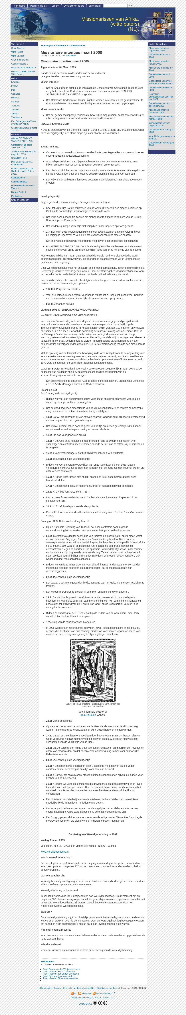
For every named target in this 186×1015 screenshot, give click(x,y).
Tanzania (15, 105)
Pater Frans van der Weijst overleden (61, 969)
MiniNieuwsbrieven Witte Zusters (23, 187)
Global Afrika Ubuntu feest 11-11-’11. (24, 129)
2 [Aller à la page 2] (149, 152)
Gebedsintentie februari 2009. (160, 89)
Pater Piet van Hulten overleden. (59, 971)
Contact (55, 6)
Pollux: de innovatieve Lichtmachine (22, 163)
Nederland (61, 45)
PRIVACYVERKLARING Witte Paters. (23, 73)
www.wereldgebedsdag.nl (55, 851)
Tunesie (15, 109)
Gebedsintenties (77, 45)
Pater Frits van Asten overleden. (59, 976)
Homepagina (47, 45)
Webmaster (71, 55)
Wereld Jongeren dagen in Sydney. (162, 137)
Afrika (14, 78)
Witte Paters (17, 52)
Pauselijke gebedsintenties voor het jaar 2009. (161, 97)
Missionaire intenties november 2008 (159, 111)
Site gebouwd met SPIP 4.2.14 (86, 997)
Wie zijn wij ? (17, 44)
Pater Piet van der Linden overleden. (61, 974)
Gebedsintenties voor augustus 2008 (159, 124)
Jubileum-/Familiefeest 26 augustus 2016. (23, 152)
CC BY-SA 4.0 (93, 1003)
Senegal (15, 101)
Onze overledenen (20, 200)
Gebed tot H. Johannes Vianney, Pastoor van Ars (161, 82)
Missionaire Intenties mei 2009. (161, 69)
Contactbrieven (18, 177)
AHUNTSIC (108, 997)
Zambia (15, 113)
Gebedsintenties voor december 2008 (159, 104)
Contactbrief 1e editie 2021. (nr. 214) (21, 146)
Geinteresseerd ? (19, 64)
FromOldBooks (88, 715)
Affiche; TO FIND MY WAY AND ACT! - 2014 (22, 139)
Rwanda (15, 97)
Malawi (14, 86)
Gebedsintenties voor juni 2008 (161, 144)
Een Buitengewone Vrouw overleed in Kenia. (24, 122)
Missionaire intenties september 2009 (159, 49)
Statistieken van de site (108, 988)
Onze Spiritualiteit (20, 60)
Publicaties (16, 196)
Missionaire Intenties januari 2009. (159, 62)
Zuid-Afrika (16, 117)
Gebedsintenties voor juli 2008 (161, 131)
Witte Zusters (17, 56)
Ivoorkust (15, 82)
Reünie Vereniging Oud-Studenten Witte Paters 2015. (23, 171)
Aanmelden (89, 988)
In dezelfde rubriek (158, 44)
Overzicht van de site (74, 6)
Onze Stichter (18, 48)
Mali (13, 90)
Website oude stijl (38, 6)
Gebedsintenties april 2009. (159, 56)
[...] (44, 980)
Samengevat (95, 6)
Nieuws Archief (18, 192)
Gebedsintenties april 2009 (159, 75)
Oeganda (15, 94)
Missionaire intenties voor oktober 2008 (161, 117)
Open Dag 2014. (19, 158)
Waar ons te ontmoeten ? (23, 67)
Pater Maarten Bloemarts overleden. (61, 978)
